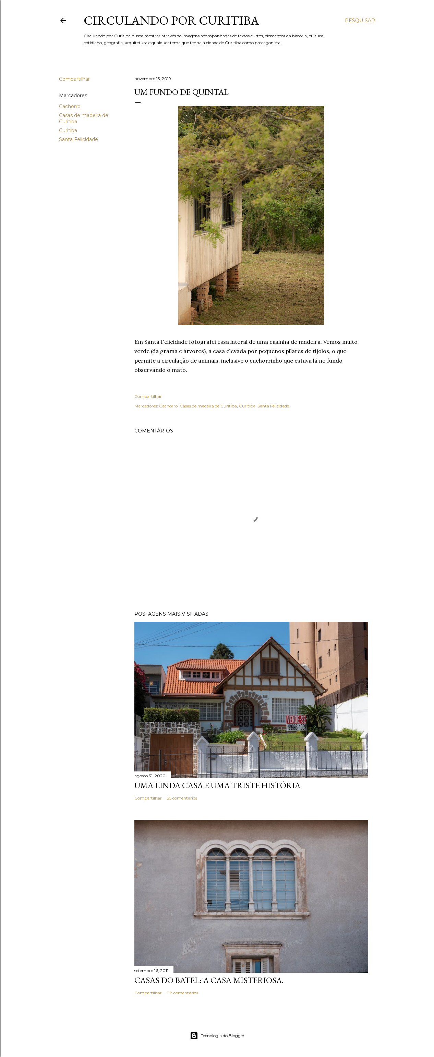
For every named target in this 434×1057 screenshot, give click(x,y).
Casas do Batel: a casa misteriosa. (209, 980)
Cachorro (70, 106)
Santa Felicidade (78, 139)
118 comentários (182, 992)
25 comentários (182, 798)
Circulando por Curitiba (171, 20)
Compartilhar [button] (74, 79)
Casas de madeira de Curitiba (208, 405)
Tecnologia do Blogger (217, 1036)
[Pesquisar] (360, 20)
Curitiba (68, 130)
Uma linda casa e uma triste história (217, 785)
